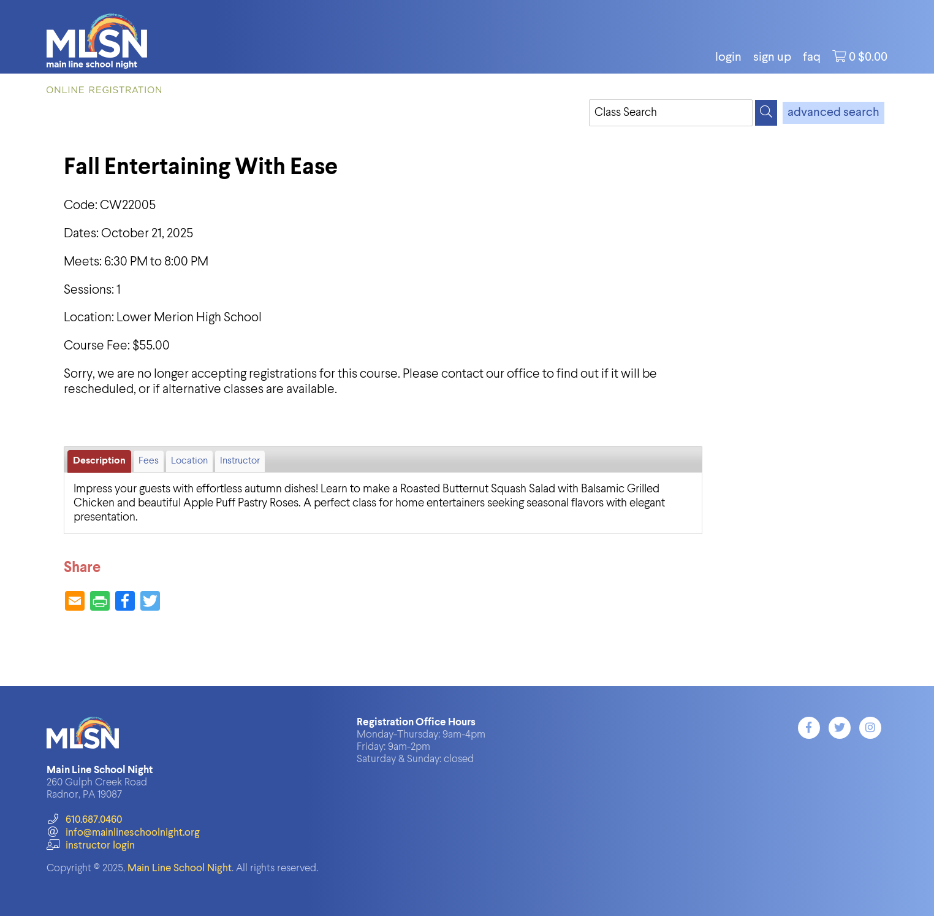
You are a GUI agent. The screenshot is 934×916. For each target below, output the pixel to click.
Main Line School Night (179, 868)
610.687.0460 (84, 820)
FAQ (812, 58)
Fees (149, 461)
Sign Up (772, 58)
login (728, 58)
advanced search (833, 113)
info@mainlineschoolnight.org (123, 833)
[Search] (766, 113)
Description (99, 461)
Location (189, 461)
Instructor (240, 461)
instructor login (91, 846)
